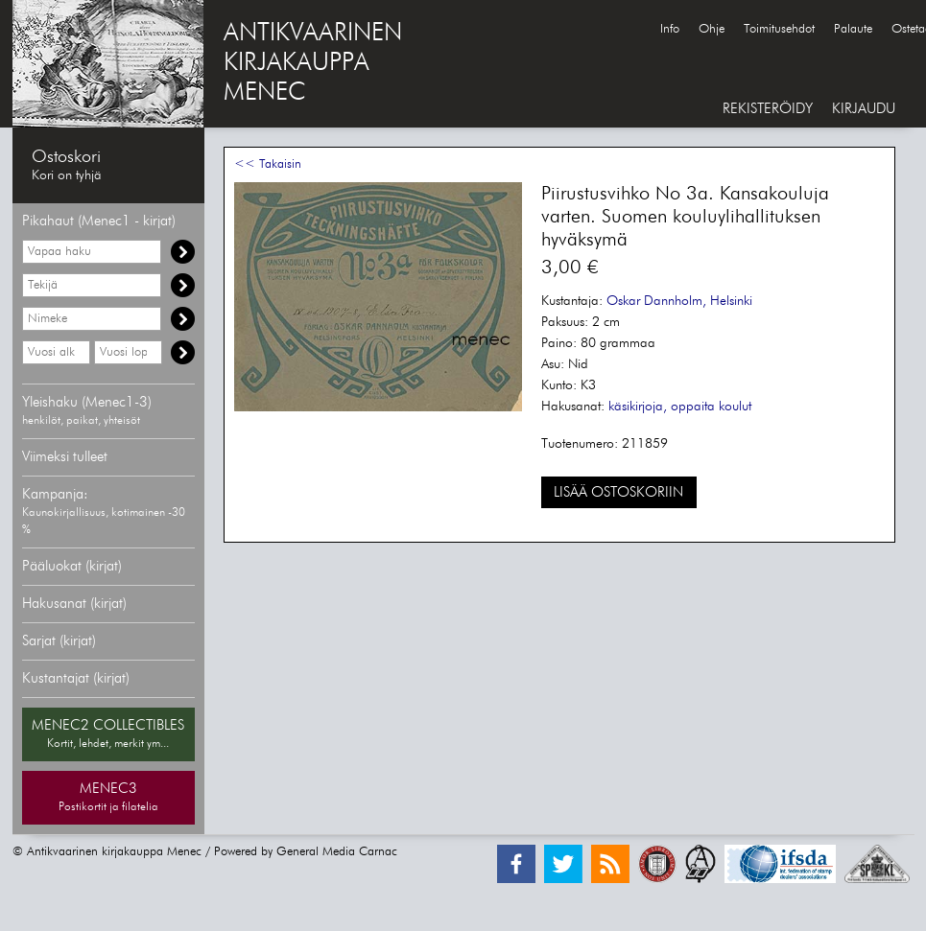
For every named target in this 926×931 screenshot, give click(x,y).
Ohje (711, 29)
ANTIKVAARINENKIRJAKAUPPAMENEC (313, 63)
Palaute (853, 29)
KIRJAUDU (863, 109)
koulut (735, 406)
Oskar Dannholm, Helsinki (679, 301)
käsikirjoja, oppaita (661, 406)
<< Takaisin (267, 164)
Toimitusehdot (779, 29)
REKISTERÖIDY (768, 109)
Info (669, 29)
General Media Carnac (336, 852)
